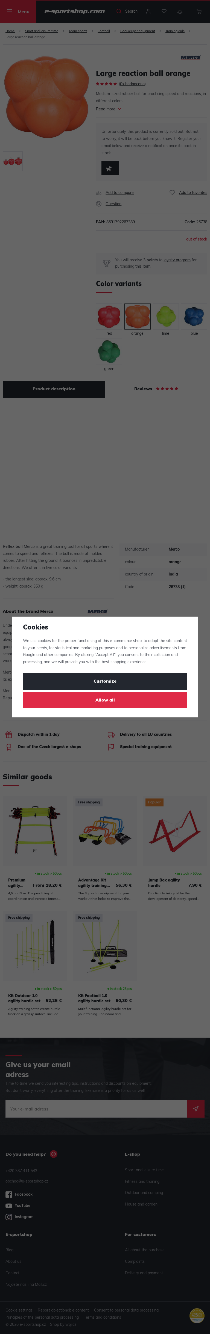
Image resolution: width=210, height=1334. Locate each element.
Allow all (105, 700)
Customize (105, 681)
